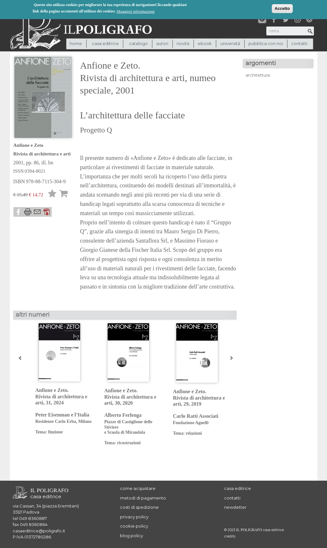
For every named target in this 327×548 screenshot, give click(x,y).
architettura (258, 75)
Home (76, 43)
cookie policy (134, 526)
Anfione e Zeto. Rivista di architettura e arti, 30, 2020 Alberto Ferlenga (134, 417)
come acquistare (138, 488)
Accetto (282, 8)
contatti (299, 43)
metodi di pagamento (143, 497)
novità (183, 43)
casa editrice (237, 488)
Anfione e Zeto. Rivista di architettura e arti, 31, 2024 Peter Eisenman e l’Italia (65, 411)
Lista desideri (52, 195)
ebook (205, 43)
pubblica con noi (265, 43)
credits (229, 536)
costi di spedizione (139, 507)
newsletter (235, 507)
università (230, 43)
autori (162, 43)
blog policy (131, 535)
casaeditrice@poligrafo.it (39, 530)
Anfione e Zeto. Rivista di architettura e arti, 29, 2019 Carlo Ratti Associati (202, 412)
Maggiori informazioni (136, 11)
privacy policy (134, 516)
